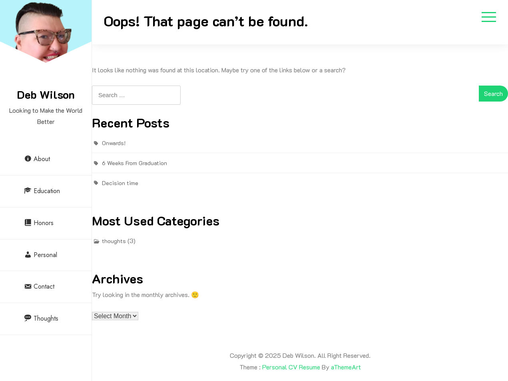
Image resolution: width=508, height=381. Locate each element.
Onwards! (114, 143)
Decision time (120, 183)
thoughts (114, 241)
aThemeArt (346, 367)
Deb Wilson (46, 94)
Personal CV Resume (291, 367)
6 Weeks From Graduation (134, 163)
